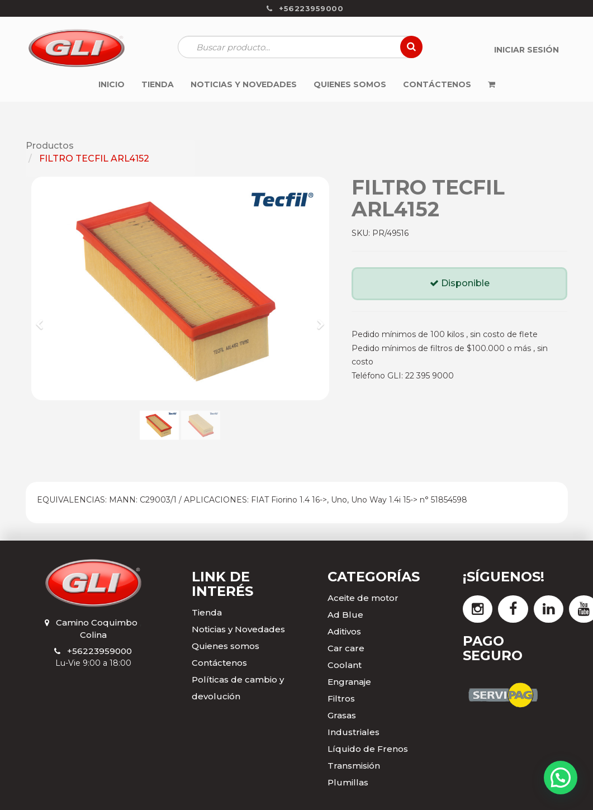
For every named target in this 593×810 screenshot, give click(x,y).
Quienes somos (225, 646)
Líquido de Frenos (368, 748)
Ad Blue (345, 614)
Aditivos (344, 631)
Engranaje (349, 681)
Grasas (342, 715)
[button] (43, 319)
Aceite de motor (363, 598)
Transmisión (354, 765)
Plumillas (348, 782)
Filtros (341, 698)
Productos (50, 145)
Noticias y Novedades (238, 629)
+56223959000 (99, 651)
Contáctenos (219, 662)
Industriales (353, 732)
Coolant (345, 665)
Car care (346, 648)
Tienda (207, 612)
